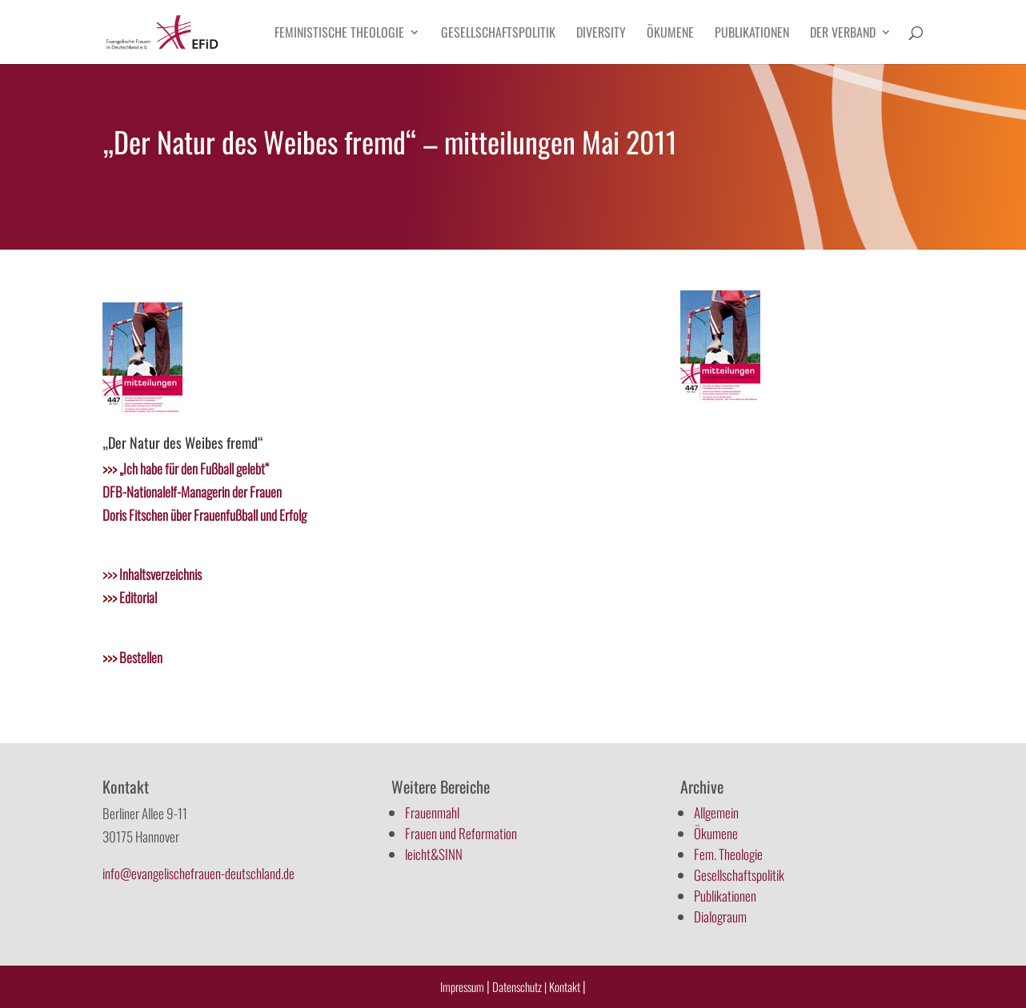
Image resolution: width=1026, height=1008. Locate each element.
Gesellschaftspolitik (498, 34)
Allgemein (716, 812)
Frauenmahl (432, 812)
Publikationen (752, 34)
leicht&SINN (434, 854)
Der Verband (843, 34)
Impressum (462, 986)
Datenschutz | (519, 986)
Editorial (129, 597)
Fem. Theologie (728, 854)
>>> (109, 574)
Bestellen (132, 657)
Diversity (601, 34)
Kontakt (566, 986)
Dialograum (720, 916)
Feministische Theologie (339, 34)
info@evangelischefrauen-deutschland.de (198, 873)
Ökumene (670, 34)
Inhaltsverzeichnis (159, 574)
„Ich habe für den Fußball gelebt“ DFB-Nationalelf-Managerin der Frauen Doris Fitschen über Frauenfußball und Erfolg (204, 491)
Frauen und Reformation (461, 833)
